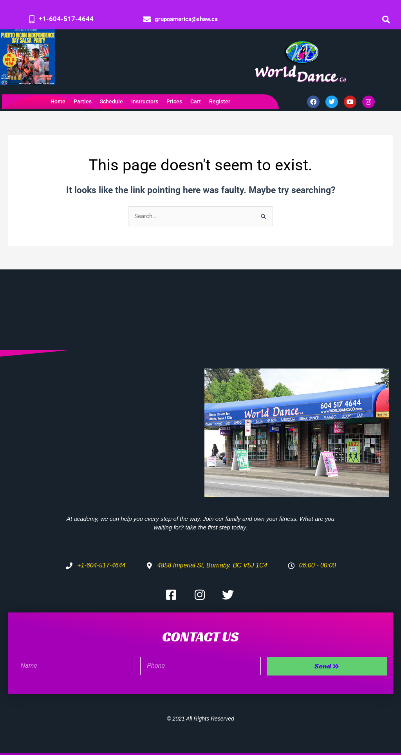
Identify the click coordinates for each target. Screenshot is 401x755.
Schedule (111, 101)
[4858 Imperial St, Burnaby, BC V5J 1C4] (104, 421)
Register (219, 101)
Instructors (144, 101)
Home (58, 101)
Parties (83, 101)
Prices (174, 101)
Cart (195, 101)
